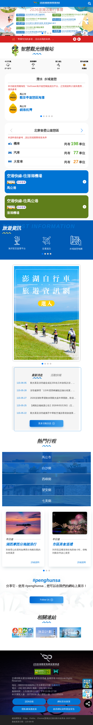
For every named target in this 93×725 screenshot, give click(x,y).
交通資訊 (55, 685)
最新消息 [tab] (37, 375)
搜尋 (89, 3)
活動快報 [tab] (56, 375)
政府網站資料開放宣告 (64, 709)
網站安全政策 (63, 701)
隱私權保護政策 (29, 709)
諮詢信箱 (29, 701)
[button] (42, 33)
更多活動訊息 (44, 423)
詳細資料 (35, 562)
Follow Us (44, 600)
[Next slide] (82, 130)
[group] (23, 632)
